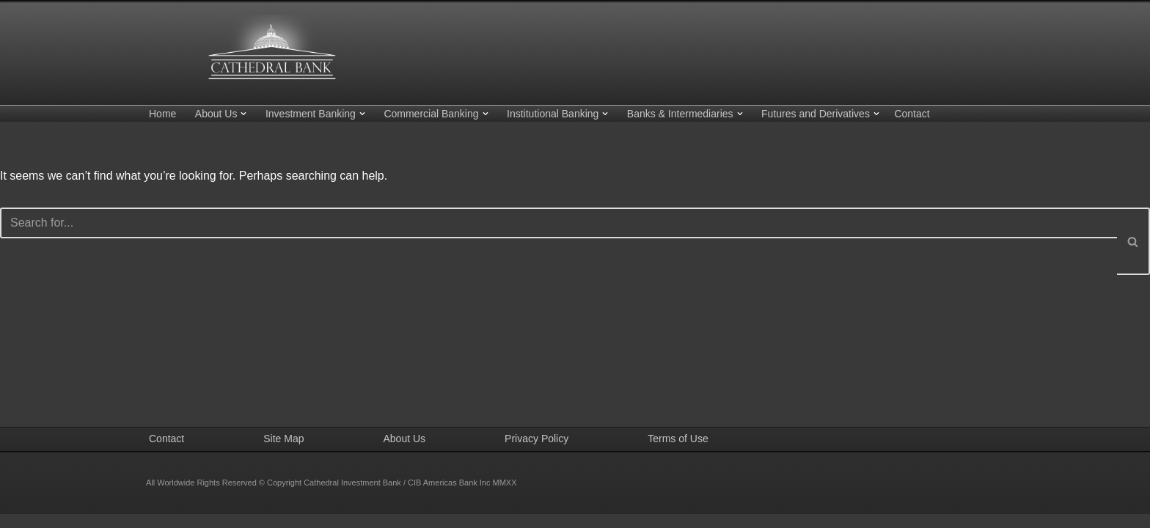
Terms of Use (678, 452)
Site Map (283, 452)
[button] (243, 114)
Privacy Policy (536, 452)
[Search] (558, 223)
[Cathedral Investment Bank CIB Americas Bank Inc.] (271, 48)
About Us (405, 452)
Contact (911, 114)
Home (162, 114)
